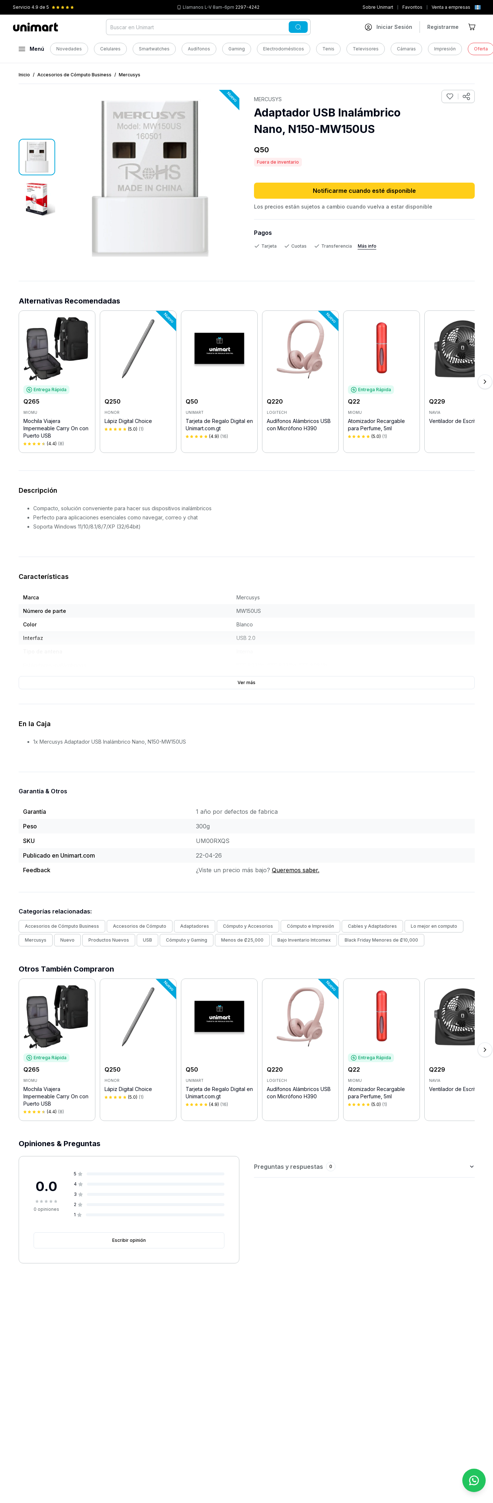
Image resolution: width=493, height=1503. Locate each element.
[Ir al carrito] (472, 27)
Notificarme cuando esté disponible (364, 190)
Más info (367, 246)
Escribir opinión (129, 1240)
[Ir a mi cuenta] (388, 27)
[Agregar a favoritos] (450, 96)
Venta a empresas (451, 7)
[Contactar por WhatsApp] (474, 1480)
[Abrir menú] (31, 49)
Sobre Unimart (378, 7)
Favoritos (412, 7)
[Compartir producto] (466, 96)
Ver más (246, 682)
